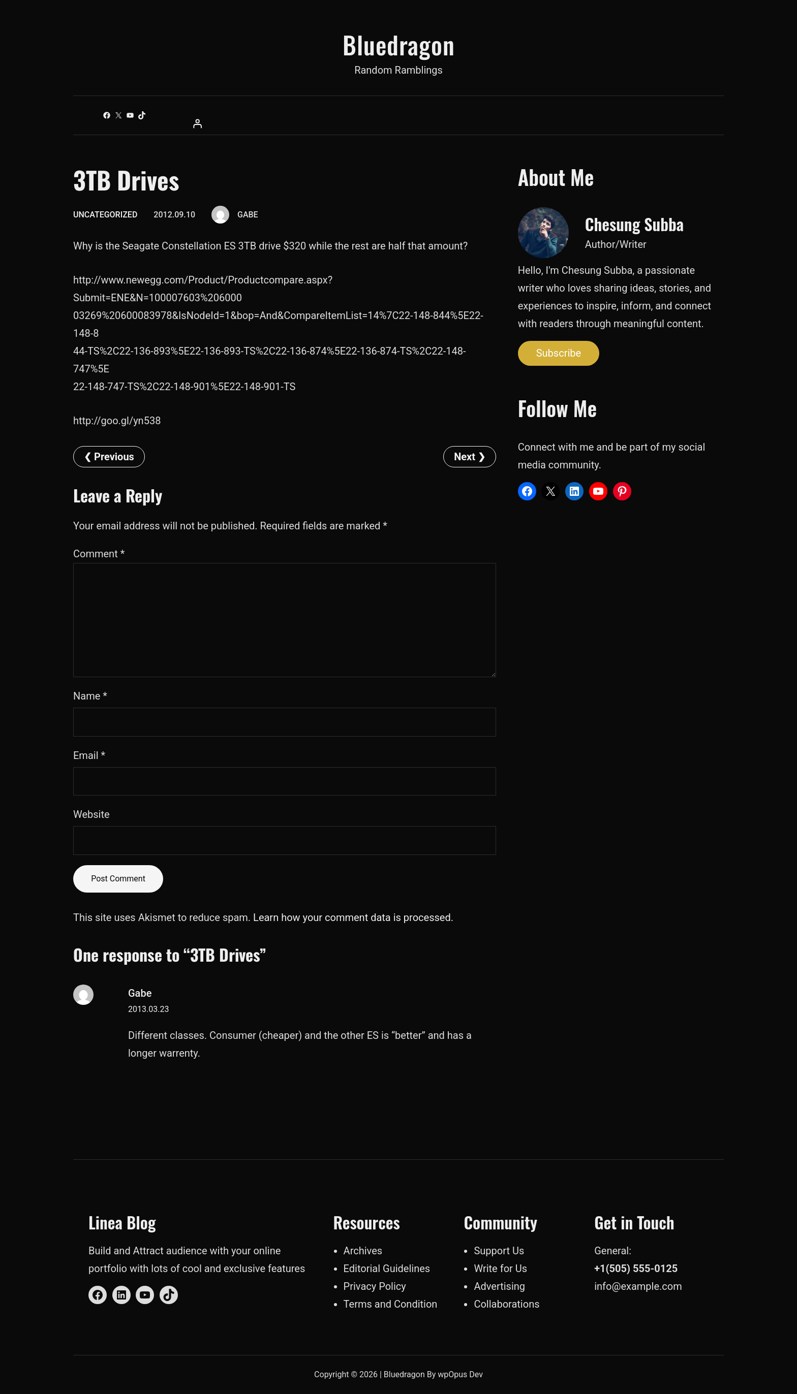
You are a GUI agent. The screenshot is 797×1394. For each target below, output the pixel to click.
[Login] (398, 123)
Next (464, 457)
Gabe (139, 993)
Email (89, 755)
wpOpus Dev (460, 1374)
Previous (114, 457)
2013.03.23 (148, 1009)
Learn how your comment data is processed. (353, 917)
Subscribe (558, 353)
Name (90, 696)
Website (91, 814)
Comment (99, 554)
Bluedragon (399, 44)
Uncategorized (105, 214)
